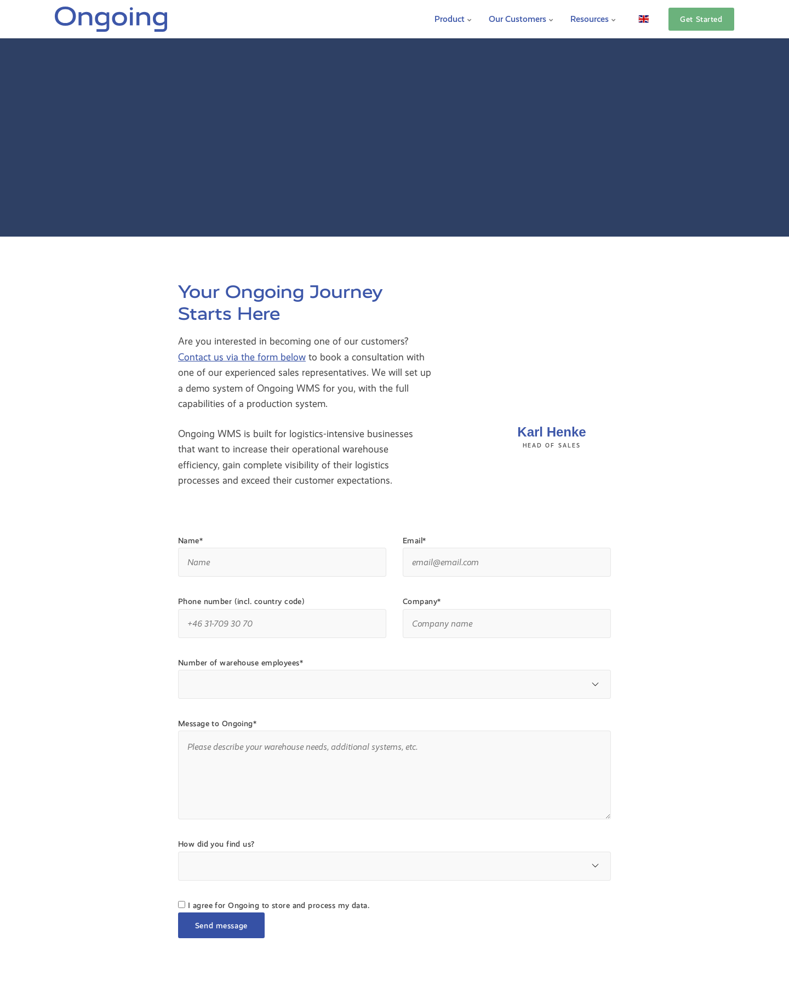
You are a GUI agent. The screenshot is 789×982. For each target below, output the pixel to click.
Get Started (701, 19)
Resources (593, 19)
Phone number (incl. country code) (241, 601)
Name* (190, 540)
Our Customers (521, 19)
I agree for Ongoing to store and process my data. (278, 905)
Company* (422, 601)
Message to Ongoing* (217, 723)
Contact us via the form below (242, 357)
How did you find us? (216, 844)
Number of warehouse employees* (240, 663)
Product (453, 19)
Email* (414, 540)
